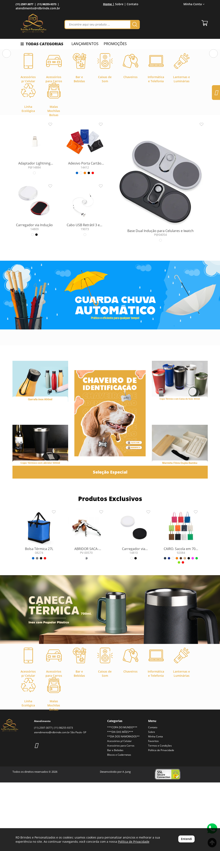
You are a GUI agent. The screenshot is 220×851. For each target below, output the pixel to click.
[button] (6, 85)
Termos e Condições (160, 814)
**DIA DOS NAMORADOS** (123, 805)
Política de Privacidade (161, 818)
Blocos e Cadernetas (119, 823)
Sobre (151, 800)
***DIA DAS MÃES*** (120, 800)
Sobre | (120, 4)
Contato (132, 4)
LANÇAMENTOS (84, 43)
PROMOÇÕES (115, 43)
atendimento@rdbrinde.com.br (38, 8)
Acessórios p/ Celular (119, 809)
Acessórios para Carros (120, 814)
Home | (108, 4)
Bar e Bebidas (115, 818)
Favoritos (153, 809)
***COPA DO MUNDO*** (122, 796)
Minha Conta (193, 4)
